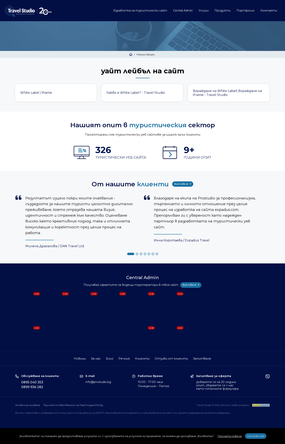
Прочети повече (230, 436)
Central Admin (183, 10)
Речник (124, 358)
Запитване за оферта (213, 376)
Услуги (204, 10)
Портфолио (245, 10)
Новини (80, 358)
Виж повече (182, 184)
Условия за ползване (27, 405)
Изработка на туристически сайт (140, 10)
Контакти (268, 10)
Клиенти (142, 358)
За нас (96, 358)
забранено (223, 412)
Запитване (202, 358)
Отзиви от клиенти (171, 358)
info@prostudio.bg (98, 382)
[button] (130, 254)
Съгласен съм (255, 435)
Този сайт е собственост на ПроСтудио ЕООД (73, 405)
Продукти (222, 10)
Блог (109, 358)
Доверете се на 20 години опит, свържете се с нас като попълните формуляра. (217, 385)
